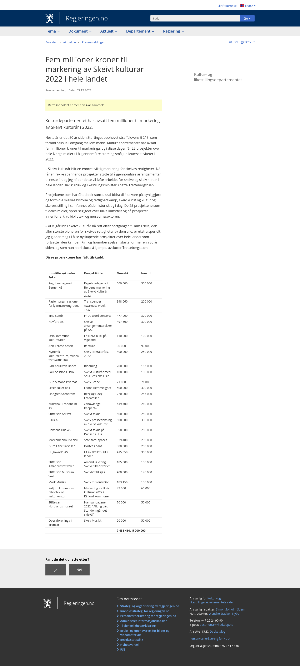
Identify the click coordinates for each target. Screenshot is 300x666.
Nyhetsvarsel (129, 645)
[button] (69, 42)
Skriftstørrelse (227, 6)
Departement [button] (138, 31)
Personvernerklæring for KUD (210, 639)
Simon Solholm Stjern (230, 609)
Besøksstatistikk (131, 640)
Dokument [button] (79, 31)
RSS (122, 649)
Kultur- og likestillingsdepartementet (218, 77)
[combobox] (195, 18)
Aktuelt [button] (107, 31)
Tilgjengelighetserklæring (138, 626)
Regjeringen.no (84, 18)
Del (235, 42)
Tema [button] (51, 31)
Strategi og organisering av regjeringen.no (149, 606)
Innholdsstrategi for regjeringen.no (144, 611)
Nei (79, 570)
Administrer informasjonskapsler (143, 621)
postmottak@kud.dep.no (216, 625)
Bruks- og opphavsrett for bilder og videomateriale (144, 633)
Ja (55, 570)
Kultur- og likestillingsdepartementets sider (212, 600)
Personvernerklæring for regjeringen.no (148, 616)
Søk (247, 18)
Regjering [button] (172, 31)
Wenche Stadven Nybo (224, 614)
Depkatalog (217, 631)
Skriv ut (250, 42)
